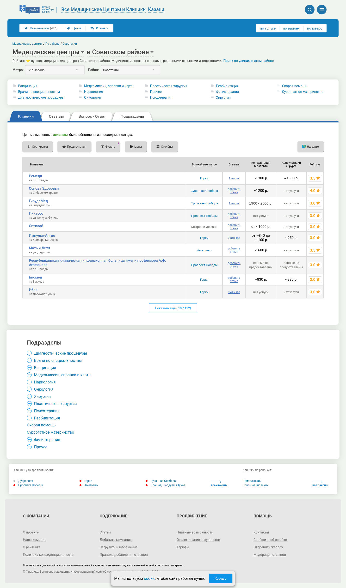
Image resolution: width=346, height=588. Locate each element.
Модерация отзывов (269, 555)
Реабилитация (227, 86)
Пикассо (36, 213)
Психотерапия (161, 97)
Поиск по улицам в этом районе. (249, 61)
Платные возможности (195, 532)
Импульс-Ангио (42, 235)
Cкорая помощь (294, 86)
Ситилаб (36, 226)
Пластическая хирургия (168, 86)
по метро (314, 28)
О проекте (31, 532)
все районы (320, 484)
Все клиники (41, 28)
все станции (219, 484)
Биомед (35, 277)
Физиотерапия (227, 91)
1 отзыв (234, 178)
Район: (93, 70)
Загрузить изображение (118, 547)
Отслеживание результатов (198, 540)
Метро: (18, 70)
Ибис (33, 290)
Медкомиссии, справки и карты (109, 86)
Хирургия (223, 97)
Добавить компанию (116, 540)
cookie (149, 578)
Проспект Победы (204, 216)
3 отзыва (234, 292)
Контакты (261, 532)
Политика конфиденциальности (48, 555)
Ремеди (35, 176)
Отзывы (99, 28)
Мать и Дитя (39, 248)
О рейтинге (31, 547)
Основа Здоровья (44, 188)
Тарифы (183, 547)
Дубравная (23, 481)
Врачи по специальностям (39, 91)
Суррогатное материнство (302, 91)
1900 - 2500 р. (260, 203)
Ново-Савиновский (256, 485)
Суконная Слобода (204, 191)
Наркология (93, 91)
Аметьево (204, 250)
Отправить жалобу (268, 547)
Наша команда (34, 540)
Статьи (105, 532)
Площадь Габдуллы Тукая (165, 485)
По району (52, 43)
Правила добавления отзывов (124, 555)
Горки (204, 178)
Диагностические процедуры (41, 97)
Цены (74, 28)
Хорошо (220, 578)
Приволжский (252, 481)
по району (291, 28)
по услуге (268, 28)
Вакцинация (27, 86)
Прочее (156, 91)
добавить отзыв (234, 190)
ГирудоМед (38, 201)
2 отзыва (234, 238)
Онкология (92, 97)
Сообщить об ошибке (270, 540)
